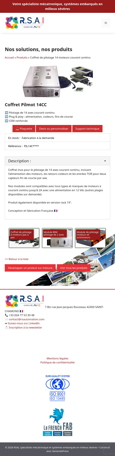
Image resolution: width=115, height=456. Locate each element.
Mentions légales (57, 358)
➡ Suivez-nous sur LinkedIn (22, 323)
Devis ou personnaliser (53, 128)
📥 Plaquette (24, 128)
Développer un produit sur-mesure (30, 268)
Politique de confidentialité (57, 362)
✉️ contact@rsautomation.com (24, 319)
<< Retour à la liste (16, 259)
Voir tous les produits (73, 268)
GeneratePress (60, 451)
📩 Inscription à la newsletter (23, 327)
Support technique (87, 128)
